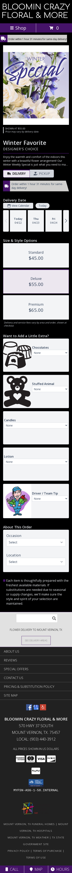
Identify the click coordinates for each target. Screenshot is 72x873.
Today (42, 205)
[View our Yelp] (43, 709)
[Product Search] (37, 618)
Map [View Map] (36, 869)
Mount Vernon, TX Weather (28, 837)
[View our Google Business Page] (36, 709)
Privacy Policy (19, 851)
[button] (36, 783)
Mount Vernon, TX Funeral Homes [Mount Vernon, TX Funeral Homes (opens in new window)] (29, 824)
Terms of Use (36, 857)
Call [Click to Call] (12, 869)
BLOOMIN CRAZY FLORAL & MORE (36, 11)
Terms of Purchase (47, 851)
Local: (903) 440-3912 (36, 739)
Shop (18, 28)
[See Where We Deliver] (36, 640)
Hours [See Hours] (60, 869)
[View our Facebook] (29, 709)
